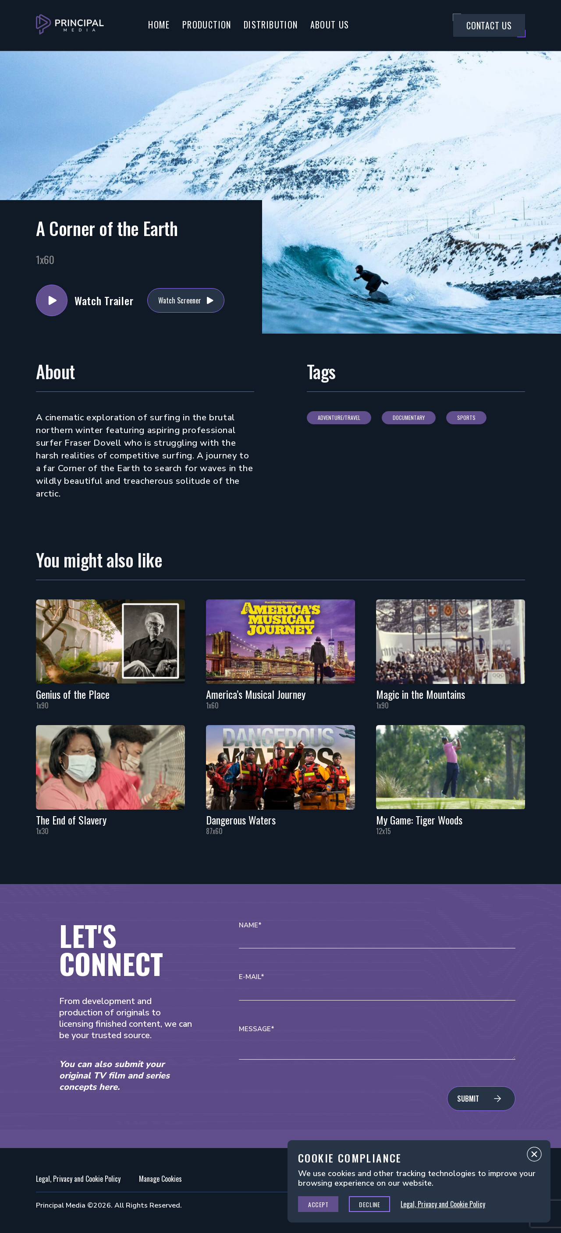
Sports (466, 417)
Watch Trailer (51, 300)
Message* (256, 1029)
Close (534, 1156)
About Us (329, 24)
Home (159, 24)
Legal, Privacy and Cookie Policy (78, 1178)
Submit (468, 1098)
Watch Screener (179, 300)
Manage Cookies (160, 1178)
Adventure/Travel (339, 417)
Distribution (271, 24)
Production (206, 24)
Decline (369, 1204)
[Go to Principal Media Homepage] (70, 25)
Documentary (409, 417)
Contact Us (489, 25)
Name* (250, 925)
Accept (318, 1204)
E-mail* (251, 977)
